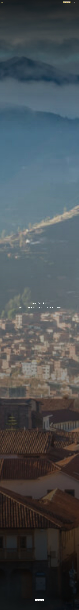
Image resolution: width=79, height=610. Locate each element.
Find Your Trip (39, 600)
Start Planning (67, 2)
